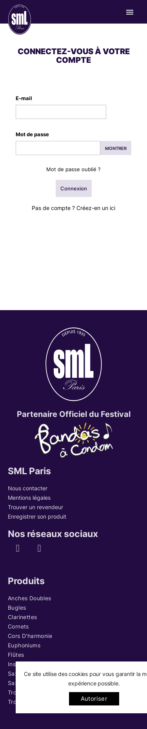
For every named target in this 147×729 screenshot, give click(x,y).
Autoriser (94, 698)
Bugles (17, 607)
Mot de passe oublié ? (73, 169)
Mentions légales (29, 497)
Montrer (116, 148)
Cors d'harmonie (30, 635)
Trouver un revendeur (35, 507)
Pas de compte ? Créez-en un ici (73, 208)
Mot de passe (32, 134)
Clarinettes (22, 617)
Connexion (73, 188)
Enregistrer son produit (37, 516)
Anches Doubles (29, 598)
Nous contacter (27, 488)
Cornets (18, 626)
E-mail (24, 98)
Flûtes (16, 654)
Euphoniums (24, 645)
